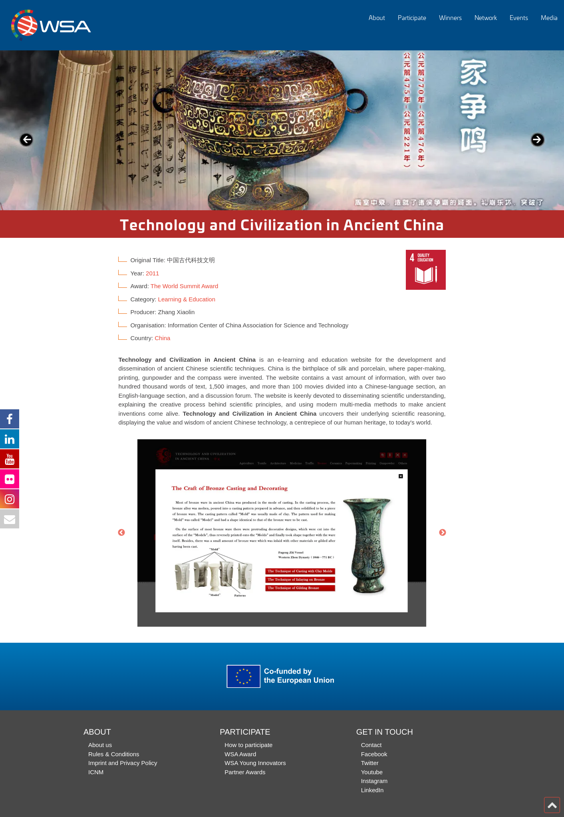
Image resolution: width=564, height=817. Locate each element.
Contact (371, 744)
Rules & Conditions (113, 754)
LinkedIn (372, 790)
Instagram (374, 780)
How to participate (248, 744)
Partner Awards (244, 772)
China (162, 338)
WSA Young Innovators (255, 762)
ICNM (95, 772)
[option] (282, 130)
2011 (152, 273)
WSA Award (240, 754)
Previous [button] (121, 533)
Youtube (372, 772)
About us (100, 744)
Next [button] (443, 533)
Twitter (370, 762)
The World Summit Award (184, 286)
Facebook (374, 754)
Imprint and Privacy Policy (122, 762)
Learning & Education (186, 299)
